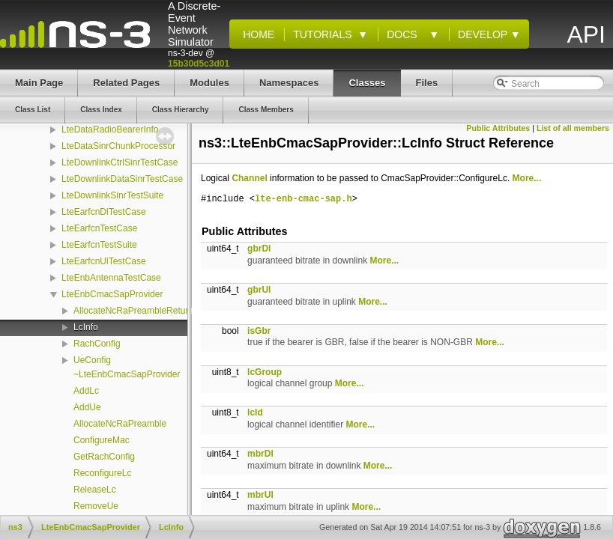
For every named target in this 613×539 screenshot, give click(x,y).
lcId (255, 412)
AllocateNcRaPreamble (119, 423)
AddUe (87, 407)
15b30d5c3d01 (198, 63)
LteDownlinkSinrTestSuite (112, 195)
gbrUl (259, 289)
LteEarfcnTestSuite (99, 245)
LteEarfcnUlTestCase (103, 261)
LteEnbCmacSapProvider (112, 294)
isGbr (259, 331)
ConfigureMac (101, 440)
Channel (249, 178)
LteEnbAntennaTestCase (111, 277)
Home (255, 34)
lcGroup (264, 372)
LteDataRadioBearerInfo (109, 129)
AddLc (86, 391)
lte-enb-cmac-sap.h (303, 199)
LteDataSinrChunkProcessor (118, 146)
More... (527, 178)
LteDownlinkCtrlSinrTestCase (119, 162)
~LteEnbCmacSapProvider (126, 374)
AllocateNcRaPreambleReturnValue (144, 310)
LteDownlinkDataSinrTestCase (122, 179)
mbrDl (260, 453)
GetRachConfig (104, 456)
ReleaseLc (94, 489)
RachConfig (97, 343)
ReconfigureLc (102, 473)
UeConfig (92, 360)
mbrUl (260, 495)
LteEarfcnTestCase (99, 228)
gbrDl (259, 248)
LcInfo (85, 327)
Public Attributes (498, 128)
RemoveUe (95, 506)
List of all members (573, 128)
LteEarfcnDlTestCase (103, 212)
